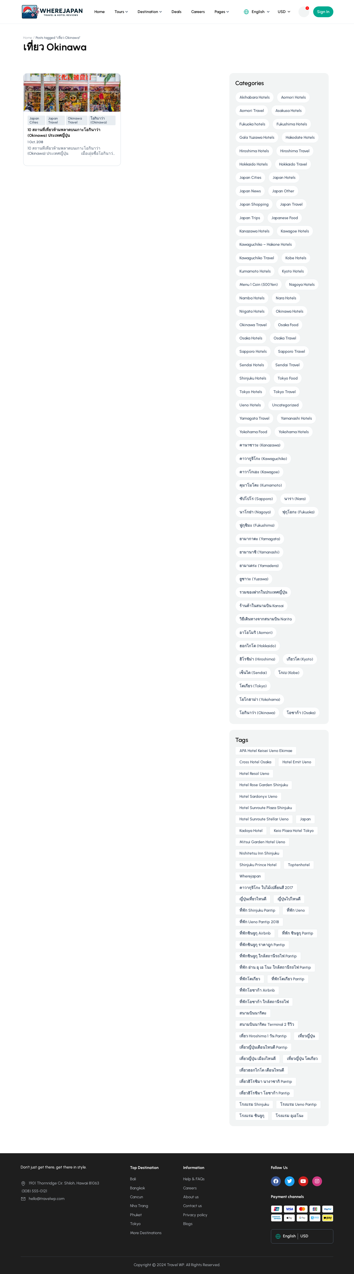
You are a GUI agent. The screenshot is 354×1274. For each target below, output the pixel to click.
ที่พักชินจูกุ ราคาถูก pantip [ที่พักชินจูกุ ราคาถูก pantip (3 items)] (262, 944)
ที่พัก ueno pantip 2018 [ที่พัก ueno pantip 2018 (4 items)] (259, 922)
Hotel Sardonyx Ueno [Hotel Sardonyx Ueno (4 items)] (258, 796)
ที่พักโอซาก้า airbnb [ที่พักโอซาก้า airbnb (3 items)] (257, 990)
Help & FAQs (194, 1179)
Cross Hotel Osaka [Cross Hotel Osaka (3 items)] (255, 762)
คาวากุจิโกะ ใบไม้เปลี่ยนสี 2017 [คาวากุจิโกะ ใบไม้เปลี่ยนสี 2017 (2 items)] (266, 887)
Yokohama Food (253, 432)
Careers (198, 11)
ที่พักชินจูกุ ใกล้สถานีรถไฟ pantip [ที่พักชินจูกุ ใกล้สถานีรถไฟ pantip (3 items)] (268, 956)
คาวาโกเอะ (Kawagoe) (259, 472)
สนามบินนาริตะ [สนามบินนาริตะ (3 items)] (252, 1013)
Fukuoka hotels (252, 124)
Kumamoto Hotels (255, 271)
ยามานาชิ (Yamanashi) (259, 552)
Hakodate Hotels (300, 137)
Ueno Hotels (250, 405)
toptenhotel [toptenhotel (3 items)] (299, 864)
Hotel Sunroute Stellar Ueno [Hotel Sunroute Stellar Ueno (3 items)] (264, 819)
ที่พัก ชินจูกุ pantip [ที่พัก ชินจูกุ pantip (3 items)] (297, 933)
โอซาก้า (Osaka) (301, 712)
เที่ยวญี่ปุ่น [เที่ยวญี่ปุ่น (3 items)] (306, 1036)
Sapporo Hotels (253, 351)
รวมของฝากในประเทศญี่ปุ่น (263, 592)
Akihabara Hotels (254, 97)
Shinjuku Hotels (252, 378)
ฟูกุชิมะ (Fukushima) (257, 525)
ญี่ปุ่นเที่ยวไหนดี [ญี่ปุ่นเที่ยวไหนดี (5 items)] (252, 899)
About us (191, 1197)
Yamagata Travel (254, 418)
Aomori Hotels (293, 97)
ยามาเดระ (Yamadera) (259, 565)
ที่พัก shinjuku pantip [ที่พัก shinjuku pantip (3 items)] (257, 910)
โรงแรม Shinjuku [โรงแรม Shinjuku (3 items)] (254, 1104)
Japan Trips (249, 217)
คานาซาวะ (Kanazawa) (259, 445)
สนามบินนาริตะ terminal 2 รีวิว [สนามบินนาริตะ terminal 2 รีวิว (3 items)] (266, 1024)
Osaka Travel (285, 338)
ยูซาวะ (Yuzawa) (253, 579)
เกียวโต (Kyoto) (300, 659)
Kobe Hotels (295, 258)
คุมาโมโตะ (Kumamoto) (260, 485)
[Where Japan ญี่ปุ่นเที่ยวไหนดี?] (52, 11)
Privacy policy (195, 1215)
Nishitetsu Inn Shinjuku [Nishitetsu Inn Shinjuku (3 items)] (259, 853)
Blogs (187, 1223)
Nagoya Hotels (302, 284)
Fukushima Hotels (292, 124)
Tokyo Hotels (250, 391)
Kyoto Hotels (293, 271)
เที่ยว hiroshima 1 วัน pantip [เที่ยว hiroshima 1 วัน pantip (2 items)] (263, 1036)
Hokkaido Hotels (253, 164)
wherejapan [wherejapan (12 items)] (250, 876)
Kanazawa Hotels (254, 231)
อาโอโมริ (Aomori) (256, 632)
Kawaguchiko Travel (256, 258)
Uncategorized (285, 405)
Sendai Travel (287, 365)
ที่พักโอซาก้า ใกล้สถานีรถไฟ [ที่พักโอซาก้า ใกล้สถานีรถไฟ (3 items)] (264, 1001)
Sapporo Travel (291, 351)
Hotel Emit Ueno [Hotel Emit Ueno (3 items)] (296, 762)
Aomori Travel (251, 110)
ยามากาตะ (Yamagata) (259, 539)
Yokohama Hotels (294, 432)
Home (99, 11)
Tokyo (135, 1223)
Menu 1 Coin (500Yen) (258, 284)
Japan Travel (53, 120)
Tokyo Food (288, 378)
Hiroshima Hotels (254, 151)
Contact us (192, 1205)
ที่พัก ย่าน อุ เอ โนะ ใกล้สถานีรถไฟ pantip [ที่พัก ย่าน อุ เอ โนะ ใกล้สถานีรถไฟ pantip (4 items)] (275, 967)
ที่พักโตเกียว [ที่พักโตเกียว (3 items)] (249, 979)
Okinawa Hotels (289, 311)
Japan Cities (34, 120)
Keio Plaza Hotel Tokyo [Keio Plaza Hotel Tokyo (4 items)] (294, 830)
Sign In (323, 11)
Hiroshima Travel (295, 151)
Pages (220, 11)
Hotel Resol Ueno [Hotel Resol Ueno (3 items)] (254, 773)
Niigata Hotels (252, 311)
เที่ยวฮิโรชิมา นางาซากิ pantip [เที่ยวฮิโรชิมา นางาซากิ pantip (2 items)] (265, 1081)
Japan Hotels (284, 177)
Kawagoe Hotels (295, 231)
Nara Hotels (286, 298)
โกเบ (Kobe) (288, 672)
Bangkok (137, 1188)
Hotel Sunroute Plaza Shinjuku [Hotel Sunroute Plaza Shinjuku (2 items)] (265, 807)
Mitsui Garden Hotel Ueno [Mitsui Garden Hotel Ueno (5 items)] (262, 842)
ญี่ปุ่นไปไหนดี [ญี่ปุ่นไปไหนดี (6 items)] (289, 899)
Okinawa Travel (75, 120)
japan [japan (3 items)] (305, 819)
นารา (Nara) (295, 498)
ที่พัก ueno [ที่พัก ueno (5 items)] (296, 910)
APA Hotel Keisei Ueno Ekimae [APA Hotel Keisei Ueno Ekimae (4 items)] (265, 750)
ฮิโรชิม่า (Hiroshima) (257, 659)
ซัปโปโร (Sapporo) (256, 498)
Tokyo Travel (284, 391)
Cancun (136, 1197)
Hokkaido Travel (293, 164)
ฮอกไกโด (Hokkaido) (257, 646)
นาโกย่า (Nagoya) (255, 512)
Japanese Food (284, 217)
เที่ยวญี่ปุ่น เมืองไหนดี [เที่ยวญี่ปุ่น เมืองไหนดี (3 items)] (257, 1058)
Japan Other (283, 191)
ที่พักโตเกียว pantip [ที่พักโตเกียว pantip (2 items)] (287, 979)
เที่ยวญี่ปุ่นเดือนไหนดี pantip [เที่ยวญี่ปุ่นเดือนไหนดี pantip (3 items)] (263, 1047)
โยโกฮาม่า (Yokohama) (259, 699)
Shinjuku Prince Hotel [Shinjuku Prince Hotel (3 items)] (258, 864)
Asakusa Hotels (288, 110)
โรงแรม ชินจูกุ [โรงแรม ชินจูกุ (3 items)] (251, 1115)
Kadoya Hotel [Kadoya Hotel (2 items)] (251, 830)
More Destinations (146, 1232)
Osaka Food (288, 324)
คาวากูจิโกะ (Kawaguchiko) (263, 458)
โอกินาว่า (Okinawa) (98, 120)
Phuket (136, 1215)
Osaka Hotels (250, 338)
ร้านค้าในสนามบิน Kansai (261, 605)
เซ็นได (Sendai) (253, 672)
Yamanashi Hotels (296, 418)
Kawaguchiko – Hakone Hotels (265, 244)
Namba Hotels (252, 298)
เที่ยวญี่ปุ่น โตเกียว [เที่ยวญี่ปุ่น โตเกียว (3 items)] (302, 1058)
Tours (119, 11)
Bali (133, 1179)
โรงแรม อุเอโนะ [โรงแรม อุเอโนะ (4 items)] (290, 1115)
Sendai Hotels (251, 365)
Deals (176, 11)
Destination (148, 11)
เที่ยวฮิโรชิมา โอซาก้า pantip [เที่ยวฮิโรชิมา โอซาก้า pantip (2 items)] (264, 1093)
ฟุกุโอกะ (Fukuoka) (298, 512)
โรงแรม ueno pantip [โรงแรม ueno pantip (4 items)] (298, 1104)
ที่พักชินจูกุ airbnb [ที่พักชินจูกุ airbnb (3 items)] (255, 933)
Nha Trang (139, 1205)
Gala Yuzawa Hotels (256, 137)
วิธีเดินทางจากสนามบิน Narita (265, 619)
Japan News (250, 191)
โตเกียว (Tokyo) (253, 686)
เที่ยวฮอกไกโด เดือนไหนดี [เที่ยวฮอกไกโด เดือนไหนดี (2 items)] (261, 1070)
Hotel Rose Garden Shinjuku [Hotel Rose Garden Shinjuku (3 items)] (263, 785)
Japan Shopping (254, 204)
